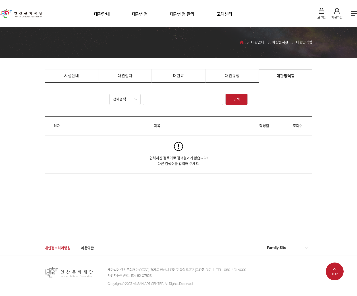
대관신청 (139, 14)
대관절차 (125, 75)
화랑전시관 (280, 42)
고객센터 (224, 14)
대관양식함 (304, 42)
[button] (125, 99)
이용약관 (87, 248)
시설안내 (71, 75)
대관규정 (232, 75)
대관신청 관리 (182, 14)
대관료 (178, 75)
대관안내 (102, 14)
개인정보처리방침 (58, 248)
